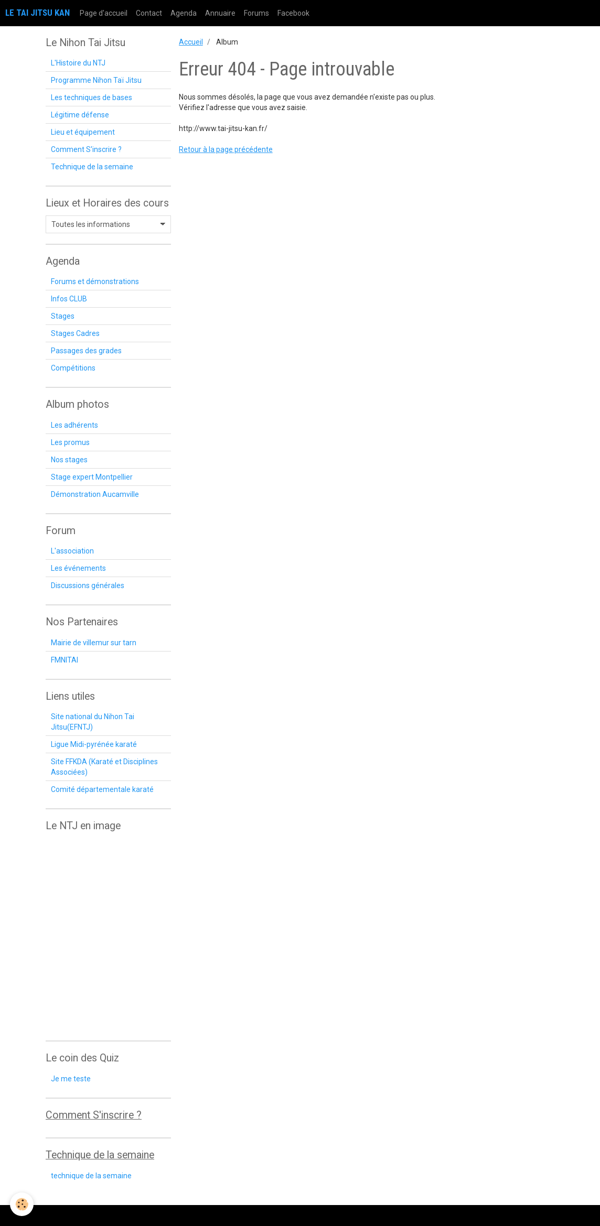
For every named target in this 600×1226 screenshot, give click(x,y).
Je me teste (71, 1079)
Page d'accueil (103, 13)
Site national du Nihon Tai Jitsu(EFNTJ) (92, 721)
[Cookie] (22, 1204)
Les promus (70, 442)
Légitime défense (80, 115)
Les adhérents (74, 425)
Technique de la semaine (92, 166)
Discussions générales (87, 585)
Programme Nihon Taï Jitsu (96, 80)
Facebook (293, 13)
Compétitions (73, 368)
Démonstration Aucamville (95, 494)
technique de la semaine (91, 1175)
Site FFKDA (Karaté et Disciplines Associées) (104, 766)
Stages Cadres (75, 333)
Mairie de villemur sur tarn (93, 642)
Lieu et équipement (83, 132)
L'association (72, 551)
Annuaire (220, 13)
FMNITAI (64, 660)
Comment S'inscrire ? (86, 149)
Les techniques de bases (91, 97)
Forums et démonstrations (95, 281)
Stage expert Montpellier (92, 477)
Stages (62, 316)
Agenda (183, 13)
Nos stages (69, 459)
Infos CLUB (69, 299)
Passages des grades (86, 350)
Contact (149, 13)
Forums (256, 13)
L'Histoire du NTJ (78, 63)
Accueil (191, 42)
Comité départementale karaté (102, 789)
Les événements (78, 568)
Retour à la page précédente (226, 149)
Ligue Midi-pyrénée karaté (94, 744)
